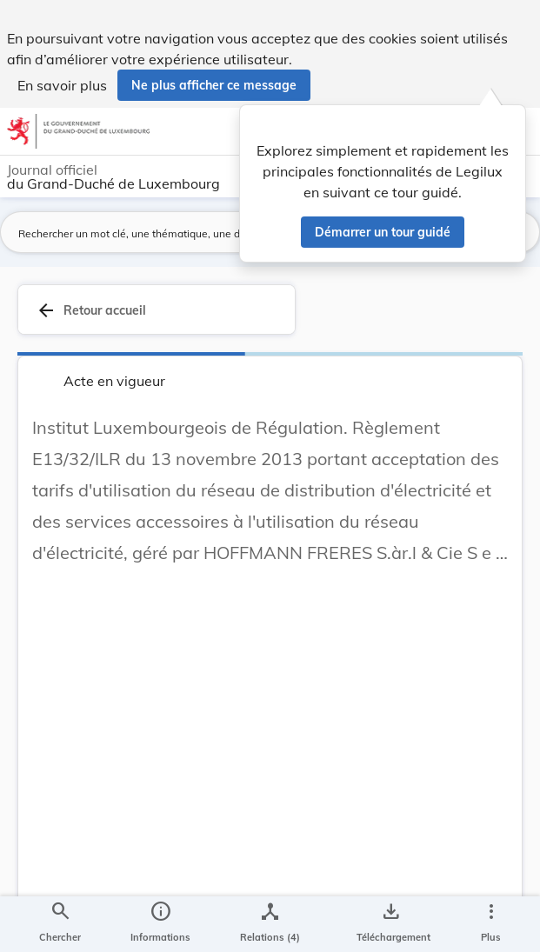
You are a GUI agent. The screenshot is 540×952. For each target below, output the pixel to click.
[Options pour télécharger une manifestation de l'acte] (390, 924)
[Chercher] (60, 924)
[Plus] (490, 924)
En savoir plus (62, 85)
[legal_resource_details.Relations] (270, 924)
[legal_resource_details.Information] (160, 924)
